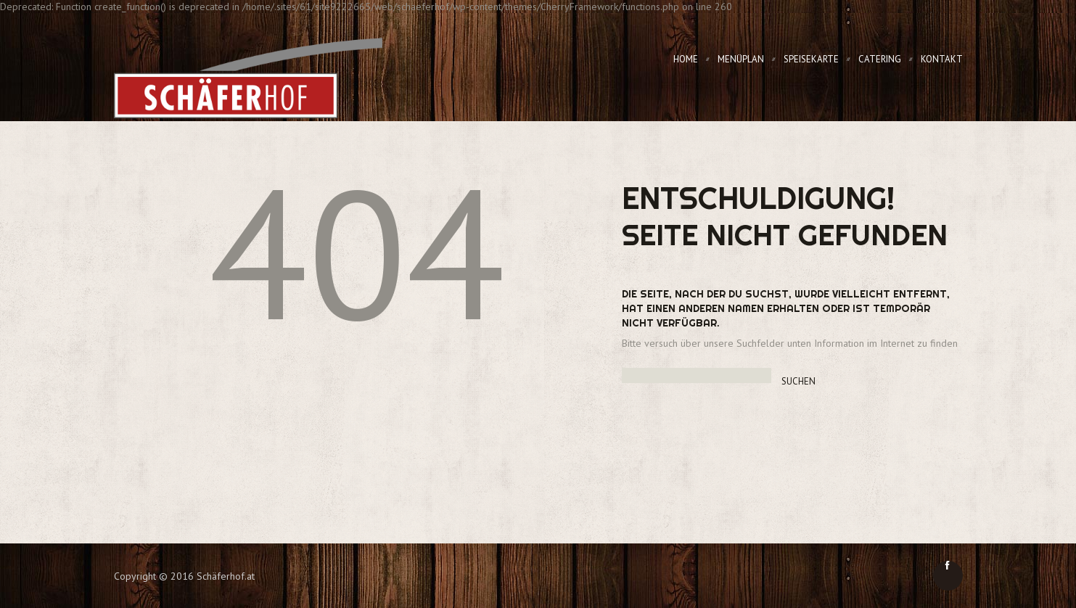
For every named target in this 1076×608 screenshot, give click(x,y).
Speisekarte (811, 59)
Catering (879, 59)
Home (685, 59)
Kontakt (942, 59)
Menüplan (741, 59)
